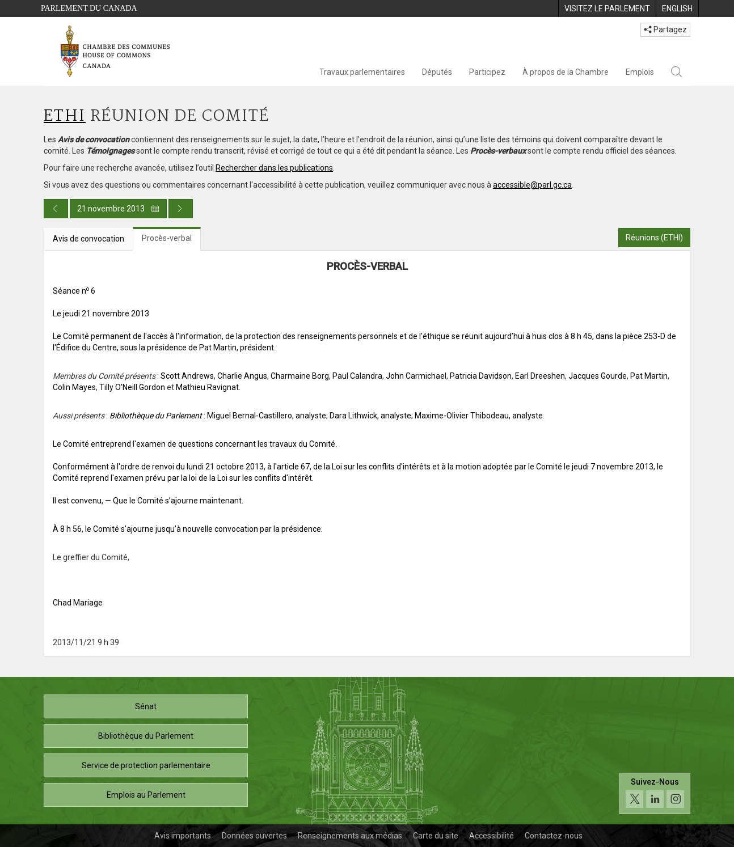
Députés (437, 72)
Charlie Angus (242, 375)
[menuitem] (607, 8)
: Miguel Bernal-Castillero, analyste (217, 415)
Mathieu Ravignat (207, 387)
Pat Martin (649, 375)
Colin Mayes (74, 387)
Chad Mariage (78, 602)
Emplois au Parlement (146, 794)
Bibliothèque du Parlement (145, 735)
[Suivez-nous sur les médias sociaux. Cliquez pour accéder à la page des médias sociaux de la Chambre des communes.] (654, 793)
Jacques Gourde (597, 375)
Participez (487, 72)
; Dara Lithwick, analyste (368, 415)
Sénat (146, 706)
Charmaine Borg (300, 375)
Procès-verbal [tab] (167, 238)
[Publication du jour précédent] (56, 208)
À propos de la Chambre (565, 72)
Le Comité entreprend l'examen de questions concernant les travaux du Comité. (195, 443)
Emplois (640, 72)
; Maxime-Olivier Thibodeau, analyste (477, 415)
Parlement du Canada (89, 8)
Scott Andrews (187, 375)
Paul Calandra (357, 375)
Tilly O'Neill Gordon (132, 387)
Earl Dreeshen (540, 375)
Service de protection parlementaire (146, 765)
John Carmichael (416, 375)
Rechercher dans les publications (274, 167)
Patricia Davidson (481, 375)
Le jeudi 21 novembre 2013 (101, 313)
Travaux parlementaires (362, 72)
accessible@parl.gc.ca (532, 184)
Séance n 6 (74, 290)
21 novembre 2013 (118, 208)
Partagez (665, 29)
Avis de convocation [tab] (88, 238)
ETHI (65, 116)
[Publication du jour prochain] (180, 208)
